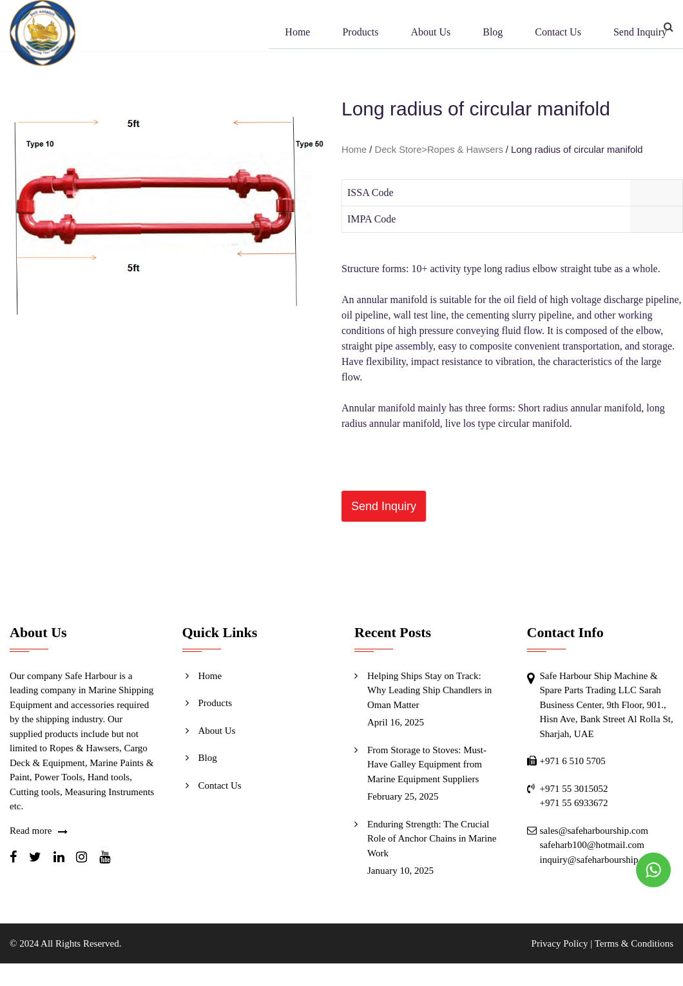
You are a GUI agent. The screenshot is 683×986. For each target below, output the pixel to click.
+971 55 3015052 (574, 789)
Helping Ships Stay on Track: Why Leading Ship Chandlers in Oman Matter (429, 690)
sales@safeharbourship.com (594, 830)
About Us (430, 33)
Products (360, 33)
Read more (31, 830)
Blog (493, 33)
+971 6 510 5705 (573, 761)
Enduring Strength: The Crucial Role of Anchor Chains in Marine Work (431, 838)
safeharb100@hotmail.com (592, 845)
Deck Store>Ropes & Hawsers (439, 149)
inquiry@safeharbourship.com (599, 859)
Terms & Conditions (634, 943)
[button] (384, 506)
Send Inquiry (640, 33)
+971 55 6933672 (574, 803)
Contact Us (558, 33)
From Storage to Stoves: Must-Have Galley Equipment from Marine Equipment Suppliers (426, 764)
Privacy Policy (560, 943)
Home (297, 33)
